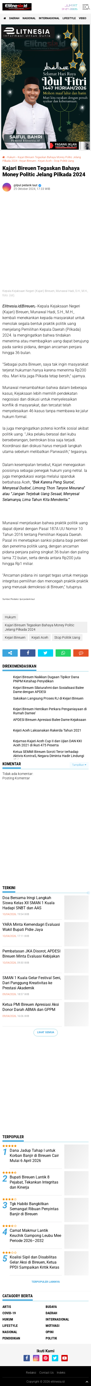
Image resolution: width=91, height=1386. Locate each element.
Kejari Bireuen (27, 160)
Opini (50, 1332)
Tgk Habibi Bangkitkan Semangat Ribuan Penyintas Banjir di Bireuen (34, 1208)
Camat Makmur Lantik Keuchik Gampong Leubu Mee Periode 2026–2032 (35, 1235)
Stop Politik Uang (64, 160)
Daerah (14, 18)
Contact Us (46, 1372)
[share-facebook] (27, 653)
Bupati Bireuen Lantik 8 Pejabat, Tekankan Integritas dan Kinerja (34, 1182)
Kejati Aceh (45, 160)
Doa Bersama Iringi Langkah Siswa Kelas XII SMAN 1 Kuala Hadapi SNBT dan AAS (28, 902)
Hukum (11, 157)
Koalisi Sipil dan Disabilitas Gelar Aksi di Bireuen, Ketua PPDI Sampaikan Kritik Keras (34, 1262)
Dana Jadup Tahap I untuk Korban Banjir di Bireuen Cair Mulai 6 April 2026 (34, 1155)
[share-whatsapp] (63, 653)
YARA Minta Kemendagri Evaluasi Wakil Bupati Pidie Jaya (31, 927)
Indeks (61, 1372)
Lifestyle (69, 18)
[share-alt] (10, 653)
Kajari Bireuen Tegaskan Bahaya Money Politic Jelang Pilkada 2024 (39, 627)
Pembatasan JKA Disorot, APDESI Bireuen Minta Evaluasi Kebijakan (31, 954)
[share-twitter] (45, 653)
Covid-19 (9, 1313)
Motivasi (52, 1326)
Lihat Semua (45, 1032)
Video (82, 18)
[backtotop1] (87, 1381)
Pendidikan (11, 1338)
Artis (6, 1307)
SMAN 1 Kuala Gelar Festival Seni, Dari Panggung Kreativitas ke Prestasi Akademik (31, 982)
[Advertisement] (45, 1086)
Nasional (29, 18)
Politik (51, 1338)
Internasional (49, 18)
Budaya (51, 1307)
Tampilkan (79, 764)
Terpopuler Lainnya (46, 1281)
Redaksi (31, 1372)
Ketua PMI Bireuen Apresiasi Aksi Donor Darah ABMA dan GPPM (30, 1007)
